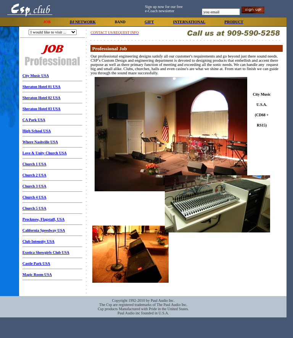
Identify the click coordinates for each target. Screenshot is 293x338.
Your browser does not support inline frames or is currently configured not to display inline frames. (186, 185)
